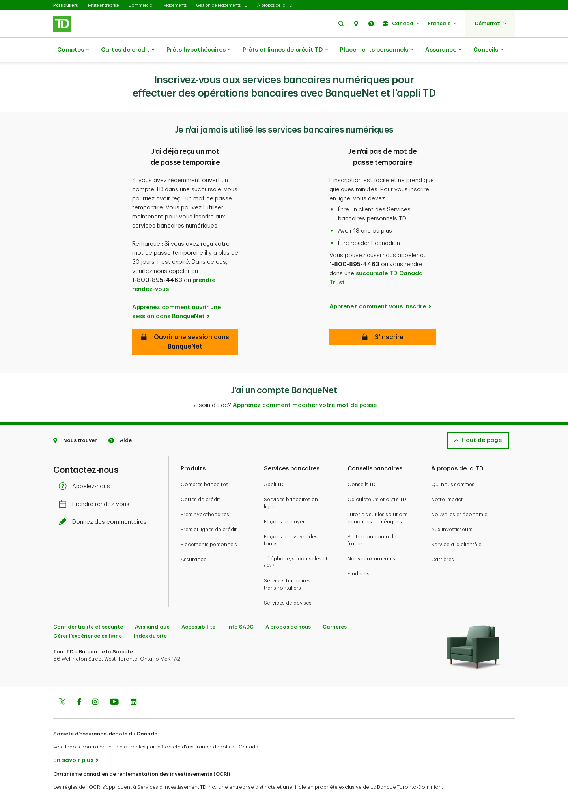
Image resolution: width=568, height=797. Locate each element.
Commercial (141, 5)
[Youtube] (114, 683)
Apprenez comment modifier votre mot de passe (305, 385)
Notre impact (447, 479)
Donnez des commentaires (105, 502)
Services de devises (288, 583)
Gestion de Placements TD (221, 5)
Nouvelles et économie (459, 494)
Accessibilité (198, 607)
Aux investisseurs (452, 509)
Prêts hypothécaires (198, 50)
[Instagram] (95, 683)
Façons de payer (284, 501)
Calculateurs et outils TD (377, 479)
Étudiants (359, 553)
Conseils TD (362, 464)
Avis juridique (152, 607)
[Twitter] (62, 683)
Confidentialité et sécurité (88, 607)
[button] (341, 23)
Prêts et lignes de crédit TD (285, 50)
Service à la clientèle (456, 524)
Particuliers (65, 5)
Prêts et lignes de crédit (209, 509)
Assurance (443, 50)
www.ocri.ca (71, 781)
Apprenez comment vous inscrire (377, 287)
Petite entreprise (103, 5)
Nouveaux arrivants (371, 538)
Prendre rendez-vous (96, 484)
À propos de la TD (274, 5)
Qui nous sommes (453, 464)
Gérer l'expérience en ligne (87, 616)
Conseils (488, 50)
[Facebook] (78, 683)
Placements (175, 5)
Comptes (73, 50)
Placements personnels (376, 50)
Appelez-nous (86, 467)
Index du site (150, 616)
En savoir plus (73, 740)
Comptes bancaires (204, 464)
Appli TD (274, 464)
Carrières (442, 539)
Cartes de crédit (128, 50)
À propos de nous (288, 607)
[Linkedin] (133, 683)
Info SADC (240, 607)
